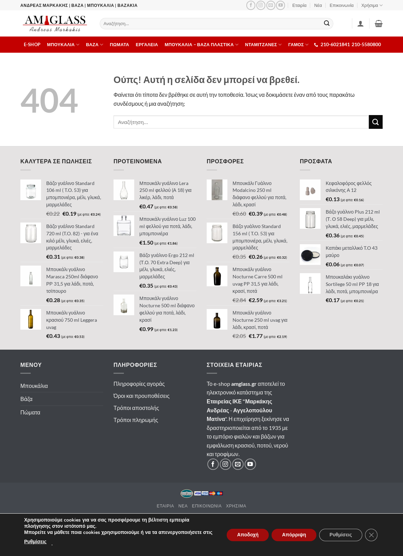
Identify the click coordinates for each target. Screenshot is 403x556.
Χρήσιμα (372, 5)
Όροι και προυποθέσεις (141, 395)
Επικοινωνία (342, 5)
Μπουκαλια (63, 44)
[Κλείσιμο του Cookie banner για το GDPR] (371, 535)
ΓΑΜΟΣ (298, 44)
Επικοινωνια (207, 505)
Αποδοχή (247, 535)
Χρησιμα (236, 505)
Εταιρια (165, 505)
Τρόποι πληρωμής (136, 419)
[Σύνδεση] (360, 23)
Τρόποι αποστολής (136, 407)
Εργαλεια (147, 44)
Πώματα (30, 412)
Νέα (318, 5)
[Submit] (327, 24)
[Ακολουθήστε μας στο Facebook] (250, 5)
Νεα (183, 505)
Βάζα (26, 398)
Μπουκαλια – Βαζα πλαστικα (201, 44)
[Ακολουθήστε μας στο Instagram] (260, 5)
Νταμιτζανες (263, 44)
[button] (379, 23)
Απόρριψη (294, 535)
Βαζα (94, 44)
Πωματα (119, 44)
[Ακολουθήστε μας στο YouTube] (280, 5)
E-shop (32, 44)
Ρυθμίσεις (35, 541)
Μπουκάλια (34, 385)
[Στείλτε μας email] (270, 5)
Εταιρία (299, 5)
